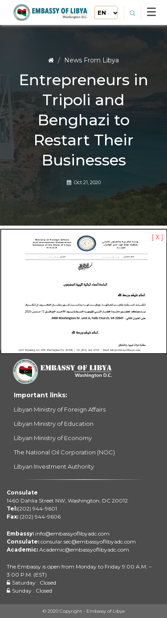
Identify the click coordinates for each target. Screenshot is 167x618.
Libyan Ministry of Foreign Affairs (60, 409)
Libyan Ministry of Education (54, 423)
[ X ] (157, 237)
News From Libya (91, 60)
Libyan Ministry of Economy (53, 437)
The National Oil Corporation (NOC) (64, 452)
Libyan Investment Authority (54, 466)
